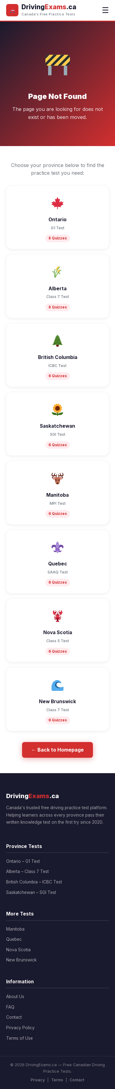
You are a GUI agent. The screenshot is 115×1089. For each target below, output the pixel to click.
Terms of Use (19, 1038)
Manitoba (15, 929)
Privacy (38, 1080)
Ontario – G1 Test (23, 861)
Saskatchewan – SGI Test (31, 892)
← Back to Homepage (57, 750)
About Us (15, 996)
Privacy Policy (20, 1027)
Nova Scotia (18, 949)
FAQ (10, 1007)
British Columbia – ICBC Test (34, 881)
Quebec (14, 939)
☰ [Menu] (105, 10)
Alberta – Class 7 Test (27, 871)
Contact (14, 1017)
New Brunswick (21, 959)
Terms (57, 1080)
